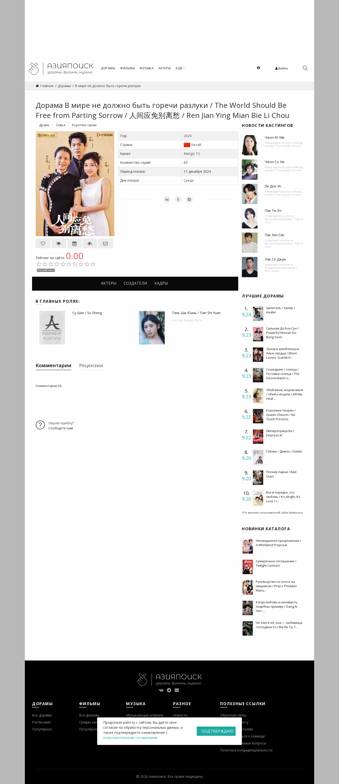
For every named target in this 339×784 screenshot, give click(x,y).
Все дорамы (42, 715)
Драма (44, 125)
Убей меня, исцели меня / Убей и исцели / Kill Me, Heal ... (284, 394)
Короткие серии (84, 125)
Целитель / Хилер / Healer (280, 310)
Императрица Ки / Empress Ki (280, 433)
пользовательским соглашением (130, 737)
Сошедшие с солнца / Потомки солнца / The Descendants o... (282, 373)
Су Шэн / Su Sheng (87, 312)
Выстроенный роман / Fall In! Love (284, 220)
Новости (180, 715)
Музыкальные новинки (144, 715)
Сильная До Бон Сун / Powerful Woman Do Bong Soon (282, 332)
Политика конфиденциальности (246, 750)
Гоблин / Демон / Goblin (284, 451)
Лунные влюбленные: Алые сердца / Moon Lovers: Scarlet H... (283, 353)
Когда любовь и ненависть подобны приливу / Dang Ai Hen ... (277, 606)
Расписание (41, 722)
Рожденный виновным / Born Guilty (281, 269)
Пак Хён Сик (274, 235)
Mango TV (192, 153)
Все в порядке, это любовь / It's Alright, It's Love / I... (283, 496)
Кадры (161, 283)
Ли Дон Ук (273, 186)
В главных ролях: (58, 301)
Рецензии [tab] (91, 365)
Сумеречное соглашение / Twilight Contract (276, 563)
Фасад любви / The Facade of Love (284, 144)
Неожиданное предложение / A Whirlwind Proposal (278, 542)
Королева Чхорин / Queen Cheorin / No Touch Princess (281, 414)
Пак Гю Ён (273, 210)
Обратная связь (233, 715)
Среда (189, 180)
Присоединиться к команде (242, 736)
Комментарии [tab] (53, 365)
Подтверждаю (217, 731)
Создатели (135, 283)
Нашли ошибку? (61, 423)
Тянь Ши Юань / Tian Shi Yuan (196, 312)
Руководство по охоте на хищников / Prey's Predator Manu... (276, 585)
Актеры (108, 283)
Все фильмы (89, 715)
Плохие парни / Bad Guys (281, 474)
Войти (281, 68)
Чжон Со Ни (274, 161)
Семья (61, 125)
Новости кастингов (267, 125)
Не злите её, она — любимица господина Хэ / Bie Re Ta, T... (279, 624)
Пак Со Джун (275, 259)
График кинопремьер (96, 722)
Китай (196, 144)
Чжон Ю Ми (274, 137)
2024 (187, 135)
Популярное (42, 729)
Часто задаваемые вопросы (243, 743)
